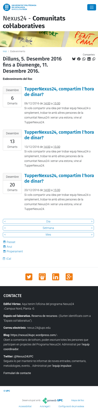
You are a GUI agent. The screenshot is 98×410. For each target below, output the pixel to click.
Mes (48, 234)
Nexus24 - (34, 22)
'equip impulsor (62, 365)
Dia (48, 221)
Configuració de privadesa (71, 406)
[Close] (91, 7)
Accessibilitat (25, 406)
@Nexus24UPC (23, 356)
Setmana (48, 228)
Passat (11, 242)
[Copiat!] (93, 59)
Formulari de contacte (17, 373)
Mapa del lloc (77, 400)
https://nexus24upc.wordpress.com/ (33, 335)
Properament (15, 251)
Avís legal (44, 406)
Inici (5, 51)
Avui (9, 246)
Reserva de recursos (44, 315)
